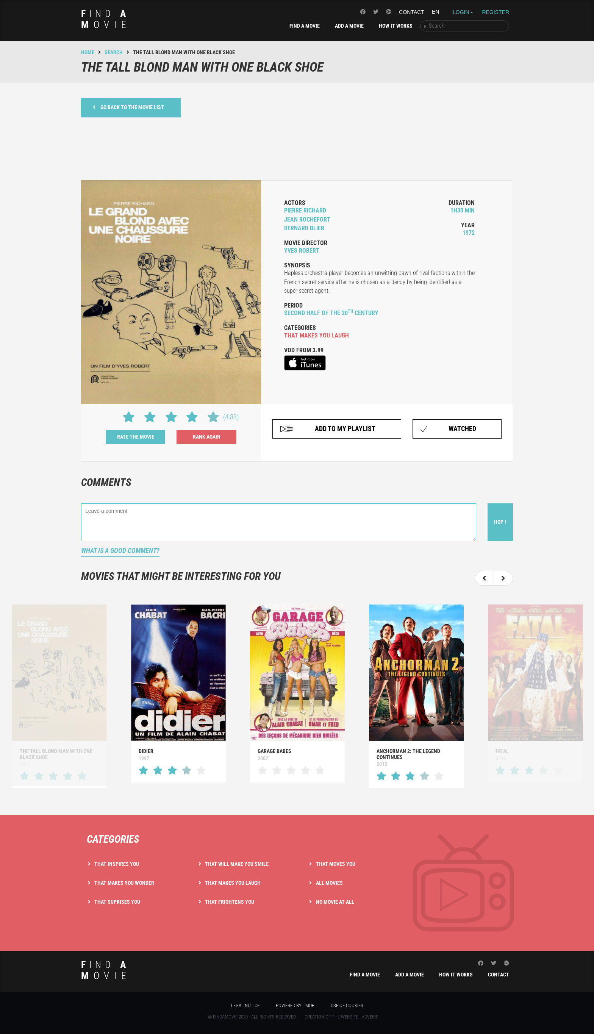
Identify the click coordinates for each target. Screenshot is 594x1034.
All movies (329, 883)
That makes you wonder (124, 883)
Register (495, 12)
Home (87, 52)
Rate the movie (135, 437)
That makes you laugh (233, 883)
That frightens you (229, 902)
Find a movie (304, 26)
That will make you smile (237, 864)
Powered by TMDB (295, 1005)
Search (114, 52)
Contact (411, 12)
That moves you (335, 864)
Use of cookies (347, 1005)
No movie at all (335, 902)
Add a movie (349, 26)
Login (463, 12)
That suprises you (117, 902)
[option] (178, 693)
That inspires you (116, 864)
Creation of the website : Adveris (341, 1017)
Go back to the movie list (128, 107)
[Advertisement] (297, 148)
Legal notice (245, 1005)
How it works (396, 26)
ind (106, 19)
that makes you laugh (316, 335)
